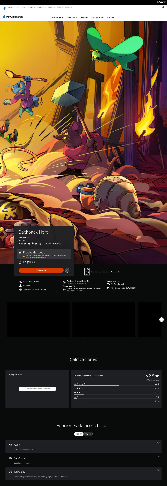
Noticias (50, 7)
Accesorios (40, 7)
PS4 (23, 7)
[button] (76, 281)
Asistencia (68, 7)
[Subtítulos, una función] (83, 457)
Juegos (10, 7)
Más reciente (57, 15)
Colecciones (72, 15)
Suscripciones (97, 15)
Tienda (59, 7)
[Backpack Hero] (38, 317)
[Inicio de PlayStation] (4, 7)
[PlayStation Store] (13, 14)
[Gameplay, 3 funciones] (83, 471)
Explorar (111, 15)
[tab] (78, 431)
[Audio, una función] (83, 444)
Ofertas (84, 15)
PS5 (18, 7)
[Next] (161, 317)
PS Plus (30, 7)
